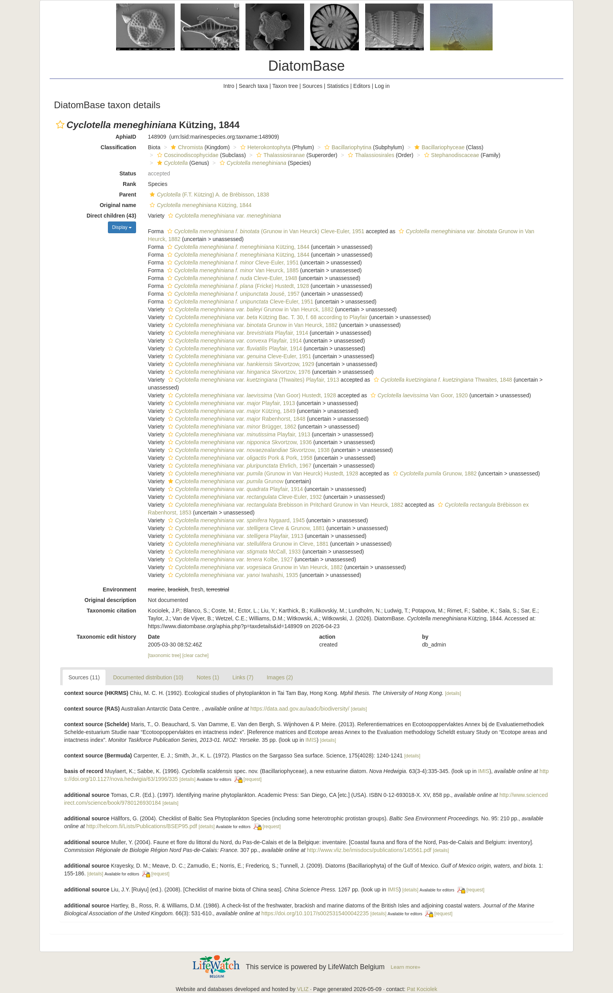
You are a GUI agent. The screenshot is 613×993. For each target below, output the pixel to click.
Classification (118, 147)
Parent (127, 194)
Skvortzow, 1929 (240, 364)
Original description (110, 600)
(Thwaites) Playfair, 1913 (252, 380)
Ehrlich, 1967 (239, 466)
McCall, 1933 (233, 551)
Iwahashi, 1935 (232, 575)
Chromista (186, 147)
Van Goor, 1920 (418, 395)
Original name (118, 205)
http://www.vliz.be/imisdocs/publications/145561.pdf (369, 850)
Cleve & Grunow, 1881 (245, 528)
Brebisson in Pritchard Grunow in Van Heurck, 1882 (284, 505)
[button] (60, 124)
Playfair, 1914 (237, 333)
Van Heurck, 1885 (232, 270)
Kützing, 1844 (199, 205)
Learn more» (405, 967)
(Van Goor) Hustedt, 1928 (251, 395)
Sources (312, 86)
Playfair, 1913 (230, 403)
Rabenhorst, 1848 (235, 419)
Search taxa (253, 86)
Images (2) (280, 677)
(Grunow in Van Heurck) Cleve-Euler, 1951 (264, 231)
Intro (228, 86)
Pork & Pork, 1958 (239, 458)
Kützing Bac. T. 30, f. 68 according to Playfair (267, 317)
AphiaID (125, 137)
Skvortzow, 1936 (239, 442)
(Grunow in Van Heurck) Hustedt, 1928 (262, 473)
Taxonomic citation (111, 610)
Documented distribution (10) (148, 677)
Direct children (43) (111, 216)
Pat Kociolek (422, 989)
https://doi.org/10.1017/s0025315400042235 (315, 913)
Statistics (338, 86)
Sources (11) (84, 677)
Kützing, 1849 (231, 411)
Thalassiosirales (370, 155)
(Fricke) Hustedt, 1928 (237, 286)
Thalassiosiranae (280, 155)
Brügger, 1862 (231, 426)
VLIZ (303, 989)
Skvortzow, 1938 (248, 450)
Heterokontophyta (264, 147)
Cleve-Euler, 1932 (244, 497)
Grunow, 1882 (434, 473)
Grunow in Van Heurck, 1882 (249, 309)
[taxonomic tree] (164, 655)
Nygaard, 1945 (235, 520)
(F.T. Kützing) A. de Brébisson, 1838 (208, 194)
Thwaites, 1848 (442, 380)
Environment (119, 589)
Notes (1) (208, 677)
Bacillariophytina (347, 147)
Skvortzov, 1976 (238, 372)
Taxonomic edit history (106, 637)
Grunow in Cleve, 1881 (247, 544)
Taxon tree (285, 86)
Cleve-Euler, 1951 (232, 262)
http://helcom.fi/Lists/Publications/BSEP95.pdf (141, 826)
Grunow (224, 481)
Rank (129, 184)
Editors (362, 86)
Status (128, 173)
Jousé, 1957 (232, 294)
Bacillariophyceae (438, 147)
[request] (253, 779)
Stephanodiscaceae (450, 155)
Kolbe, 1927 (229, 559)
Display (122, 227)
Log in (382, 86)
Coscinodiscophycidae (187, 155)
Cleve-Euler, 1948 (231, 278)
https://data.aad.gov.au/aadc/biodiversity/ (299, 708)
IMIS (311, 740)
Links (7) (243, 677)
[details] (453, 693)
